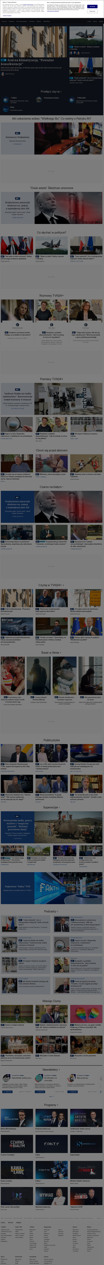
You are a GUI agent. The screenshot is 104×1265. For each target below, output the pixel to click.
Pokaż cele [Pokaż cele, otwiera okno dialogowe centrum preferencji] (92, 11)
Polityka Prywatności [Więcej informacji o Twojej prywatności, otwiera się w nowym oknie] (7, 15)
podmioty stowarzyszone (28, 4)
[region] (52, 9)
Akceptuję (92, 6)
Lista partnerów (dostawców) (53, 11)
